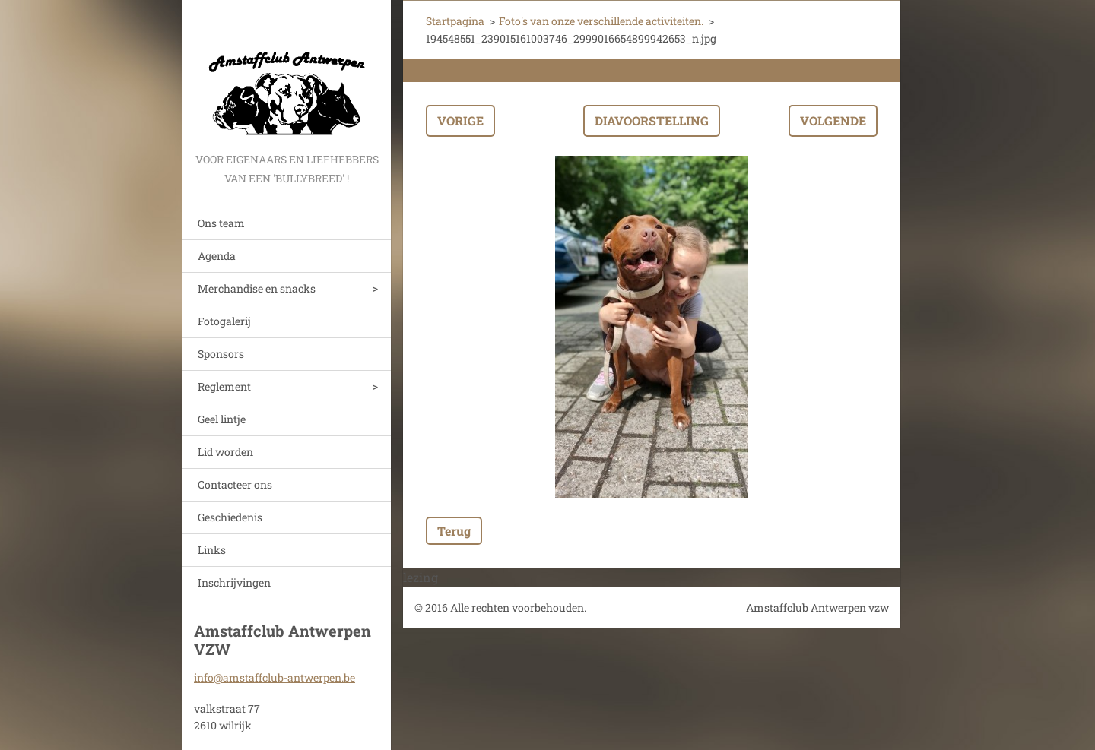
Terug (454, 531)
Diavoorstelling (652, 120)
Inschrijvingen (234, 582)
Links (212, 550)
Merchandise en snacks (257, 288)
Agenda (217, 255)
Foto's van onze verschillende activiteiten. (601, 21)
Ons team (221, 223)
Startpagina (455, 21)
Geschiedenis (230, 517)
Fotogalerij (224, 321)
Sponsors (221, 354)
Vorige (460, 120)
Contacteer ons (235, 484)
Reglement (224, 386)
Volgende (833, 120)
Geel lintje (222, 419)
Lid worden (225, 452)
